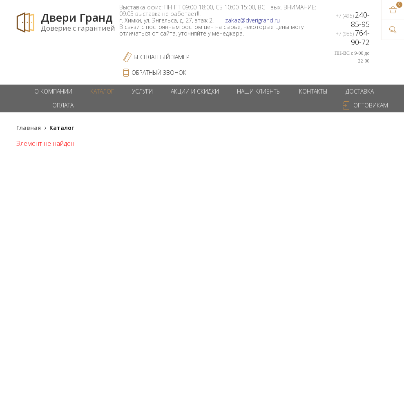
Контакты (313, 91)
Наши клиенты (259, 91)
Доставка (360, 91)
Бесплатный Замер (162, 57)
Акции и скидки (195, 91)
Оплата (63, 105)
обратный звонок (159, 72)
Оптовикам (370, 105)
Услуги (142, 91)
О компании (53, 91)
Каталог (102, 91)
